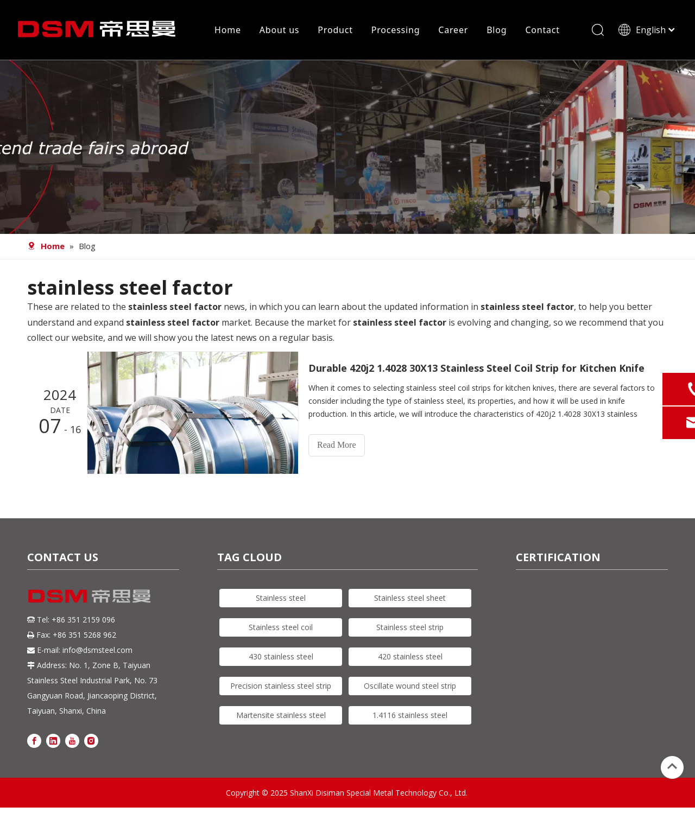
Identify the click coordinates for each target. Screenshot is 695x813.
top (672, 766)
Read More (336, 444)
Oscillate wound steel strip (410, 686)
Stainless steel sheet (410, 598)
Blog (496, 30)
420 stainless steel (410, 656)
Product (335, 30)
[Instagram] (91, 740)
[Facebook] (34, 740)
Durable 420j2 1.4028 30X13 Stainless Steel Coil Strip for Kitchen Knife (476, 367)
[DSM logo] (89, 595)
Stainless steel (281, 598)
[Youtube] (72, 740)
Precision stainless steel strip (280, 686)
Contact (542, 30)
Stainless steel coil (281, 627)
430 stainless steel (281, 656)
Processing (395, 30)
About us (280, 30)
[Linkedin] (53, 740)
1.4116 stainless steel (409, 715)
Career (453, 30)
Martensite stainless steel (281, 715)
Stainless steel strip (410, 627)
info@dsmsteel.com (97, 650)
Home (227, 30)
